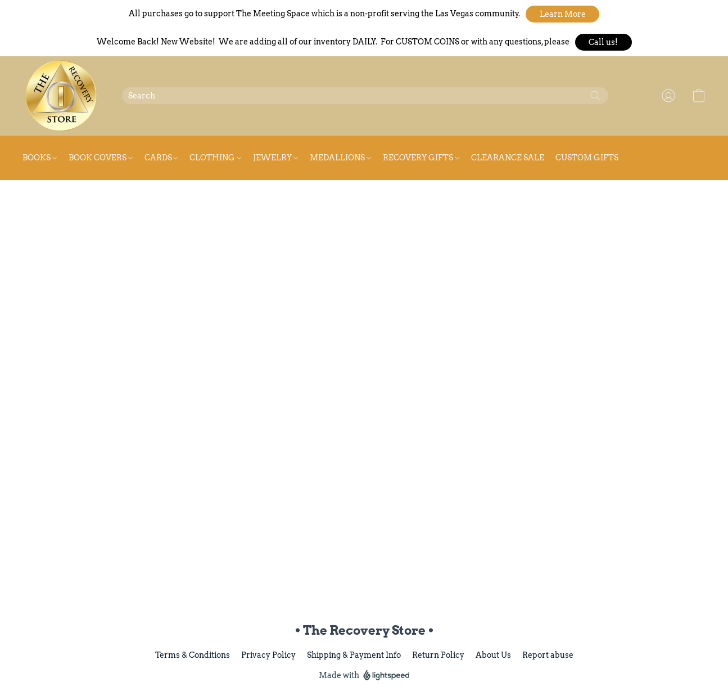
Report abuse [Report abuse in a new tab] (547, 654)
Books (39, 157)
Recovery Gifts (421, 157)
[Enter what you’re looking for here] (365, 95)
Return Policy (438, 654)
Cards (161, 157)
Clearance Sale (507, 157)
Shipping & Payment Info (354, 654)
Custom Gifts (586, 157)
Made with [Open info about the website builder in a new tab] (364, 675)
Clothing (215, 157)
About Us (493, 654)
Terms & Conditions (192, 654)
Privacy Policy (268, 654)
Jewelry (275, 157)
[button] (562, 14)
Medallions (340, 157)
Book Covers (101, 157)
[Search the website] (595, 96)
